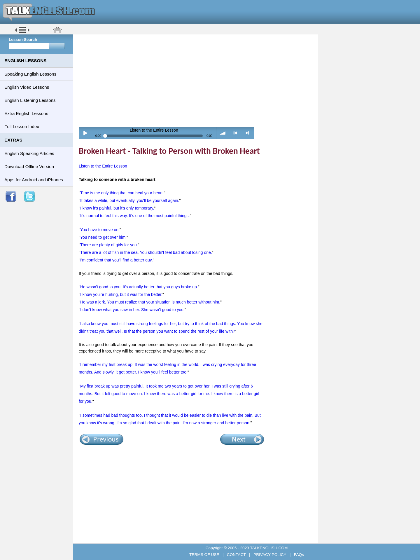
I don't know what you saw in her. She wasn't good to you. (132, 309)
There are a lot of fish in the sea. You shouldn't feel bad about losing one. (146, 252)
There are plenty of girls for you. (109, 245)
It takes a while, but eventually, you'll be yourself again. (129, 200)
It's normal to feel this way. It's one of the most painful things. (135, 215)
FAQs (298, 554)
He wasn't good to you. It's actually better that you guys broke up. (139, 287)
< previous (235, 133)
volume (222, 133)
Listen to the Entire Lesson (103, 166)
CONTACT (236, 554)
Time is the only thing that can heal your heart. (122, 193)
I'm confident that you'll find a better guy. (116, 260)
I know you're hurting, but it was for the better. (121, 294)
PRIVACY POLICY (269, 554)
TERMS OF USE (204, 554)
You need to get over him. (103, 237)
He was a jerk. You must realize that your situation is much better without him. (150, 302)
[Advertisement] (197, 80)
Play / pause (85, 133)
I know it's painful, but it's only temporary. (117, 208)
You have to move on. (100, 229)
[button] (22, 32)
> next (247, 133)
